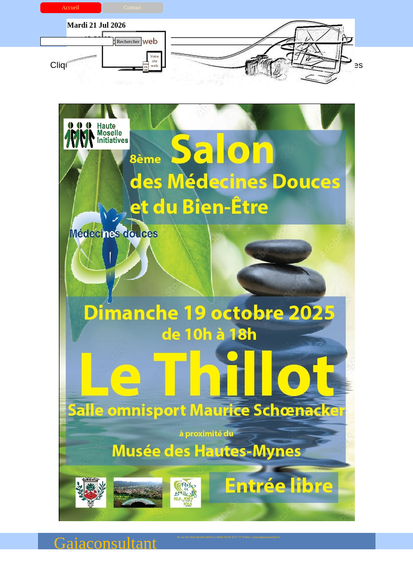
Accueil (70, 7)
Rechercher (128, 41)
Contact (132, 7)
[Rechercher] (76, 41)
